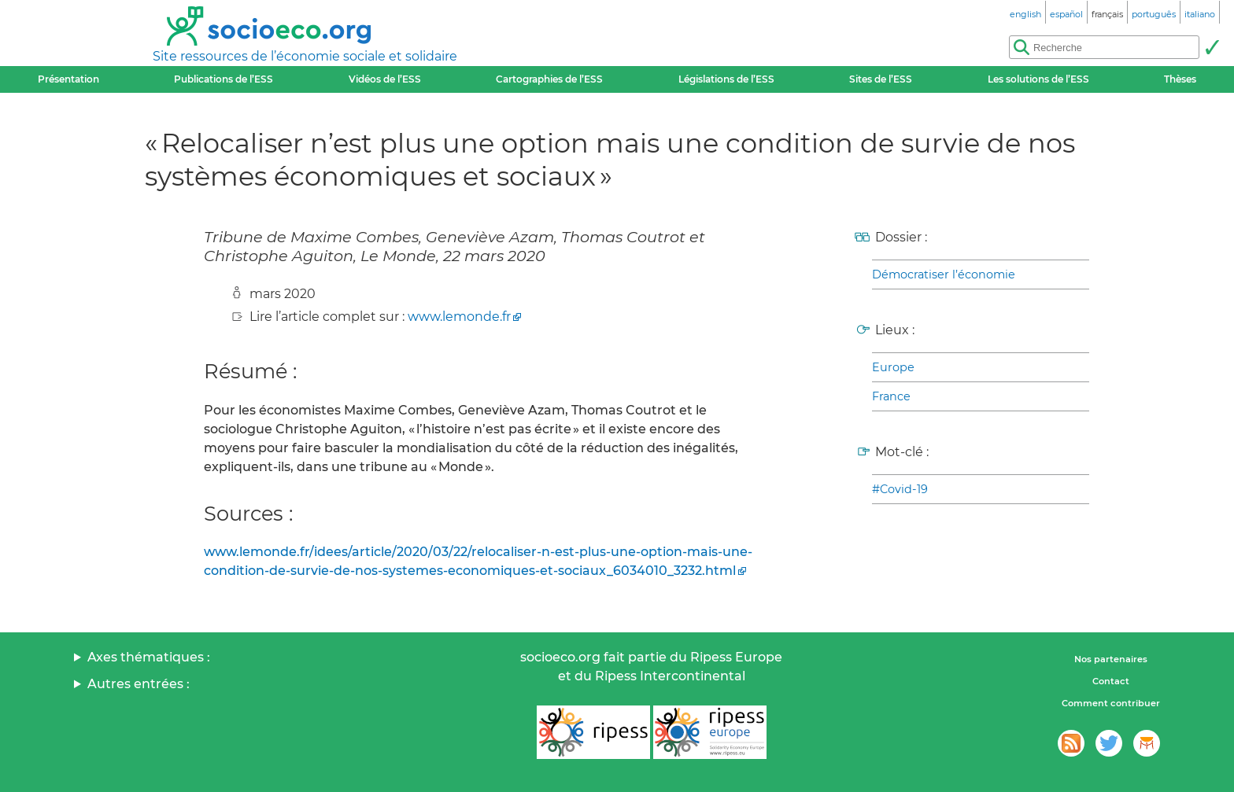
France (891, 396)
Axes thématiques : (148, 657)
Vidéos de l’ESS (385, 79)
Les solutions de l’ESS (1038, 79)
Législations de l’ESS (726, 79)
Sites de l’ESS (880, 79)
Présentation (68, 79)
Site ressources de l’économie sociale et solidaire (305, 56)
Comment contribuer (1111, 703)
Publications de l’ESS (223, 79)
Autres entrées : (138, 683)
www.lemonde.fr (459, 316)
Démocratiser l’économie (943, 274)
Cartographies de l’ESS (549, 79)
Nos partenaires (1110, 659)
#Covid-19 (900, 489)
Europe (893, 367)
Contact (1110, 681)
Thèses (1180, 79)
